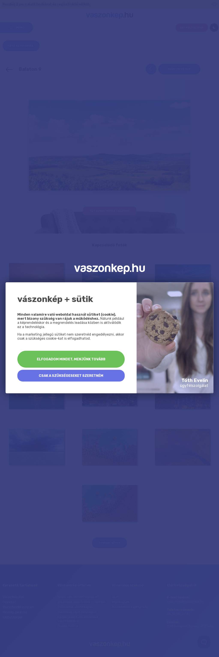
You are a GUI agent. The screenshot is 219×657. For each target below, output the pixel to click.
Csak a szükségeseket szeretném (71, 376)
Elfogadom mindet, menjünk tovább (71, 359)
